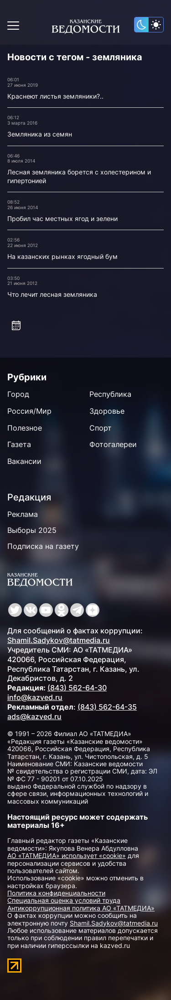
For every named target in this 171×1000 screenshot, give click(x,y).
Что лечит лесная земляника (52, 294)
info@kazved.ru (34, 697)
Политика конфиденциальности (56, 893)
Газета (19, 444)
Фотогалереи (113, 444)
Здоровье (106, 411)
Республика (110, 394)
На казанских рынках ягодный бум (62, 256)
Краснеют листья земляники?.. (55, 96)
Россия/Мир (29, 411)
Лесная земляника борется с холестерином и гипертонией (79, 176)
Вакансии (24, 461)
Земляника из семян (39, 134)
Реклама (22, 514)
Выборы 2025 (32, 530)
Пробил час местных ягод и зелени (62, 218)
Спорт (100, 427)
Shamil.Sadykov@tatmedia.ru (58, 640)
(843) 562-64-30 (77, 687)
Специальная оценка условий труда (63, 900)
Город (18, 394)
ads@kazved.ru (34, 716)
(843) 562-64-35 (107, 706)
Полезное (24, 427)
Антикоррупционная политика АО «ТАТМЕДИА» (81, 908)
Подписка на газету (43, 546)
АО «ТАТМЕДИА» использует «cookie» (66, 855)
